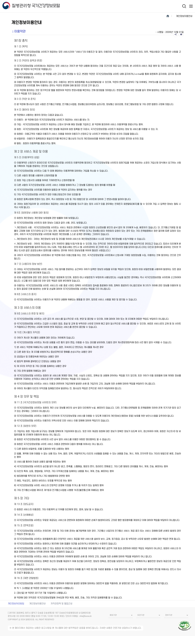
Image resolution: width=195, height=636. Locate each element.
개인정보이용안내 (37, 603)
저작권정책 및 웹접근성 (61, 603)
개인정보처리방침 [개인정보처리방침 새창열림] (16, 603)
